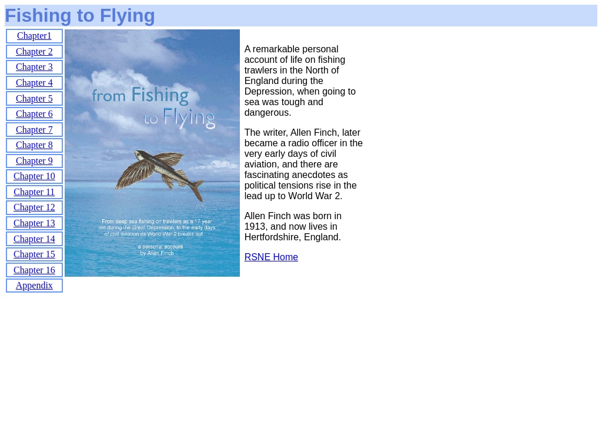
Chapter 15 (34, 254)
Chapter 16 (34, 270)
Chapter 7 (34, 130)
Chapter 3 (34, 67)
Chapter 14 (34, 239)
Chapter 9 (34, 161)
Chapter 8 (34, 145)
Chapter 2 (34, 51)
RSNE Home (272, 257)
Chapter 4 (34, 83)
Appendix (34, 285)
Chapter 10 (34, 176)
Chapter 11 (34, 192)
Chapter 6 (34, 114)
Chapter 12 (34, 207)
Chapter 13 (34, 223)
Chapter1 (34, 36)
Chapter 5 (34, 98)
